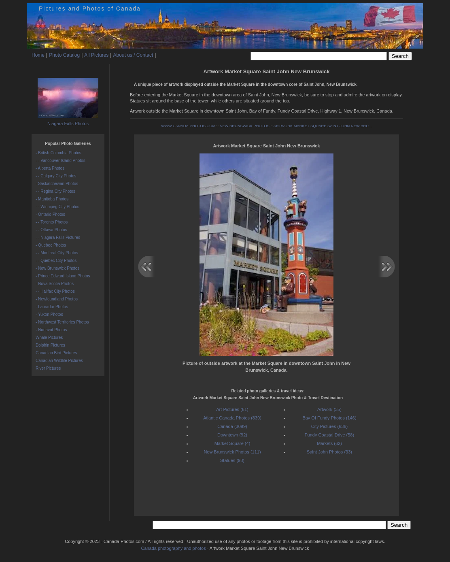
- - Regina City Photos (55, 191)
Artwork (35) (329, 409)
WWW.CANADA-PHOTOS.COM (188, 126)
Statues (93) (232, 460)
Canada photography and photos (173, 548)
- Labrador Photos (52, 306)
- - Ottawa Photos (51, 230)
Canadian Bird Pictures (56, 353)
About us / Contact (133, 55)
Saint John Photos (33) (329, 451)
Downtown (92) (232, 434)
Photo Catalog (64, 55)
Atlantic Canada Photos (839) (232, 417)
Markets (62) (329, 443)
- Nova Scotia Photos (55, 283)
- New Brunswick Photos (57, 268)
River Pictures (48, 368)
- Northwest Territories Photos (62, 322)
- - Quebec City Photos (56, 260)
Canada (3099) (232, 426)
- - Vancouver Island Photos (60, 160)
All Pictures (96, 55)
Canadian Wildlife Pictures (59, 360)
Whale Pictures (49, 337)
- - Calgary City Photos (56, 176)
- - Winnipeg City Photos (57, 206)
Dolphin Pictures (50, 345)
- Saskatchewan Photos (57, 183)
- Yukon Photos (49, 314)
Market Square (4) (232, 443)
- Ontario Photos (50, 214)
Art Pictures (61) (232, 409)
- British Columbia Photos (58, 153)
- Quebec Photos (51, 245)
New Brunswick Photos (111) (232, 451)
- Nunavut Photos (51, 330)
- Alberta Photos (50, 168)
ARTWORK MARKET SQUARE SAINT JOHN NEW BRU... (323, 126)
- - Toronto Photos (52, 222)
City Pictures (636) (329, 426)
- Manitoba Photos (52, 199)
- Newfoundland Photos (57, 299)
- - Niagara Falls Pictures (58, 237)
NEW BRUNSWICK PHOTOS (245, 126)
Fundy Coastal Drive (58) (329, 434)
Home (38, 55)
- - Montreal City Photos (57, 253)
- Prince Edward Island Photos (63, 276)
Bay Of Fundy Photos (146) (329, 417)
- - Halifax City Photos (55, 291)
